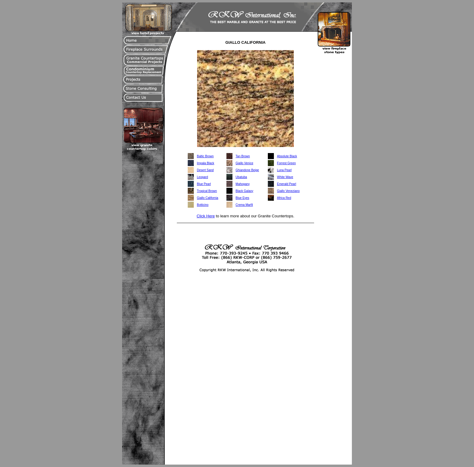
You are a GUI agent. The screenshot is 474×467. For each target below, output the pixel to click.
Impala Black (205, 163)
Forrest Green (286, 163)
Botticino (202, 204)
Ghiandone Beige (247, 170)
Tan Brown (242, 156)
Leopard (202, 177)
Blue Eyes (242, 198)
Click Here (205, 216)
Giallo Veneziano (288, 191)
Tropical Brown (207, 191)
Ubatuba (241, 177)
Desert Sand (205, 170)
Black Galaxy (244, 191)
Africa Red (284, 198)
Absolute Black (287, 156)
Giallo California (207, 198)
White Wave (285, 177)
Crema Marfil (244, 204)
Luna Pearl (284, 170)
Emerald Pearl (286, 184)
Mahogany (242, 184)
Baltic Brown (205, 156)
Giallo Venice (244, 163)
